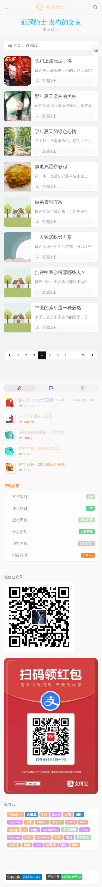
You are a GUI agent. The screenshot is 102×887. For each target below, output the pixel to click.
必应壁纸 (69, 830)
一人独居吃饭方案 (53, 237)
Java (83, 822)
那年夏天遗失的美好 (55, 96)
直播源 (31, 814)
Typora (57, 822)
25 (83, 355)
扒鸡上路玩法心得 (53, 61)
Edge (34, 830)
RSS (44, 814)
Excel (56, 814)
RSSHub (83, 837)
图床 (79, 814)
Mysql (13, 830)
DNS (57, 837)
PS (24, 830)
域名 (69, 837)
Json (38, 845)
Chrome (14, 837)
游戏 (75, 845)
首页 (14, 45)
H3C (28, 837)
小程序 (14, 845)
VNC (84, 830)
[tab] (19, 388)
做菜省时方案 (49, 202)
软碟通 (51, 845)
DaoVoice (43, 837)
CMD (71, 822)
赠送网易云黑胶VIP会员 (39, 448)
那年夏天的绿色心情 (55, 131)
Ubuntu (42, 822)
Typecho (15, 822)
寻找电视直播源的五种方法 (42, 432)
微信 (27, 845)
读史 (63, 845)
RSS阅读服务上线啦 (35, 416)
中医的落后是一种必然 (58, 307)
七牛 (29, 822)
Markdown (50, 830)
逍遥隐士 (49, 81)
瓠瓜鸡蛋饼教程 (51, 166)
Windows (15, 814)
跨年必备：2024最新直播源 (42, 464)
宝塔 (67, 814)
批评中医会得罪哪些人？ (60, 272)
